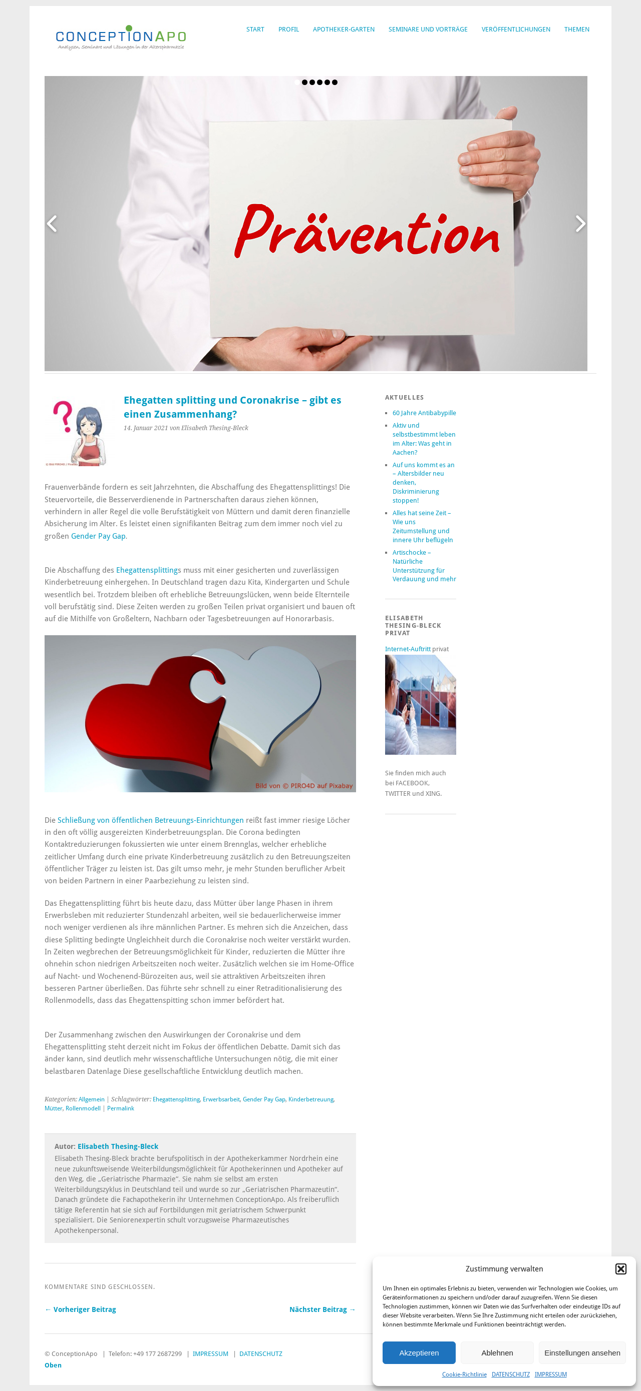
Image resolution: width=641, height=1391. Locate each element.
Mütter (54, 1108)
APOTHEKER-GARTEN (344, 29)
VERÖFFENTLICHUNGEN (516, 29)
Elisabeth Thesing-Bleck (118, 1146)
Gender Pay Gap (98, 536)
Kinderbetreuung (311, 1099)
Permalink (120, 1108)
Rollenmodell (83, 1108)
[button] (621, 1269)
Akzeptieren (419, 1352)
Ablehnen (497, 1352)
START (255, 29)
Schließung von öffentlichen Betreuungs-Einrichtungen (151, 820)
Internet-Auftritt (408, 649)
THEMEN (576, 29)
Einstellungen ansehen (582, 1352)
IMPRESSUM (551, 1374)
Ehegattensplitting (147, 570)
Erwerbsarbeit (221, 1099)
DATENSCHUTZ (511, 1374)
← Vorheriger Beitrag (80, 1309)
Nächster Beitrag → (322, 1309)
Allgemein (92, 1099)
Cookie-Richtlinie (464, 1374)
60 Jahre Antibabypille (424, 413)
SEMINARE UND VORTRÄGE (428, 29)
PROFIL (288, 29)
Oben (53, 1365)
